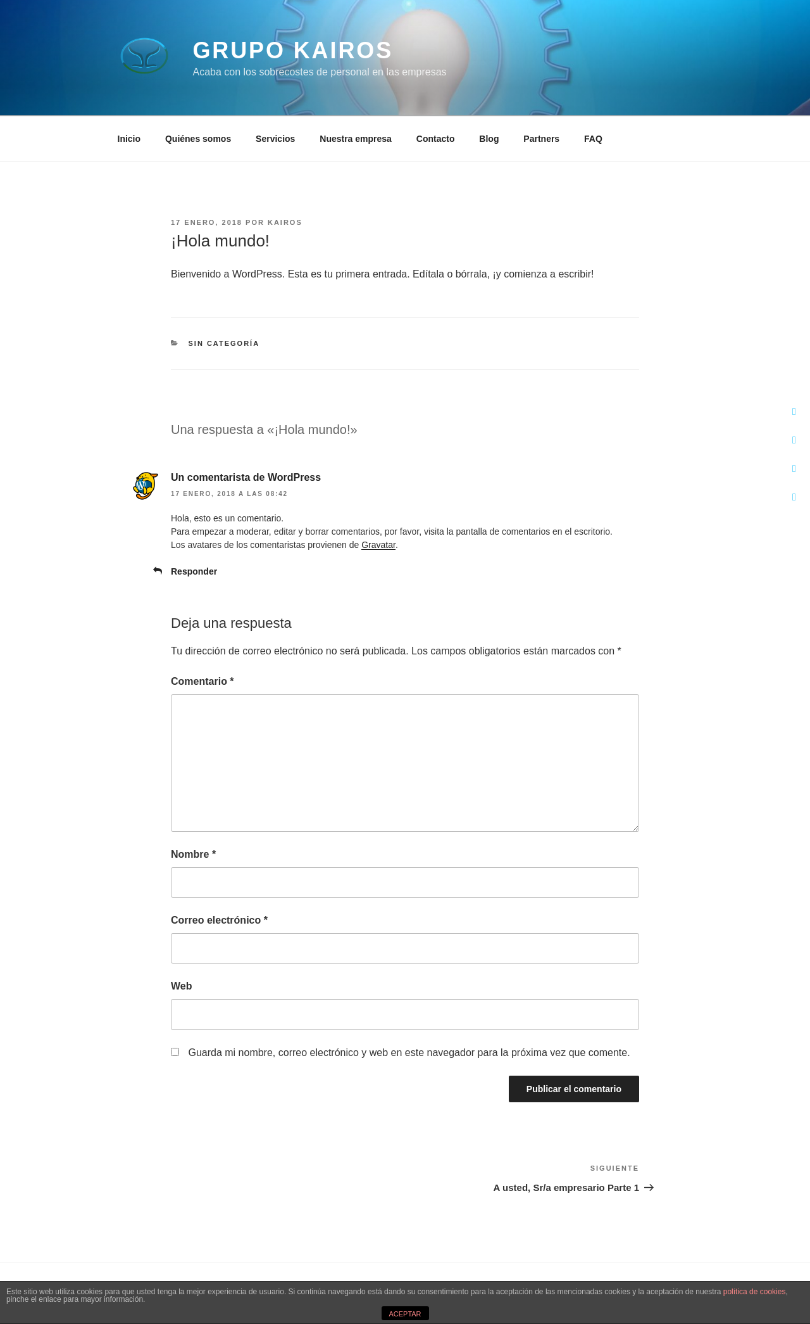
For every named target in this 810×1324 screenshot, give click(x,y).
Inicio (129, 139)
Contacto (435, 139)
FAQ (593, 139)
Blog (489, 139)
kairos (285, 222)
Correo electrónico (219, 920)
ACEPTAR (405, 1314)
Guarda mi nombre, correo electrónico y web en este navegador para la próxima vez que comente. (409, 1052)
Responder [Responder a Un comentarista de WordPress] (194, 571)
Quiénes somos (198, 139)
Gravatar (378, 545)
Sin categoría (224, 343)
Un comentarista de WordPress (246, 477)
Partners (541, 139)
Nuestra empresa (356, 139)
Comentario (202, 681)
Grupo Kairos (292, 50)
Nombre (193, 854)
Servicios (275, 139)
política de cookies (754, 1291)
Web (181, 986)
